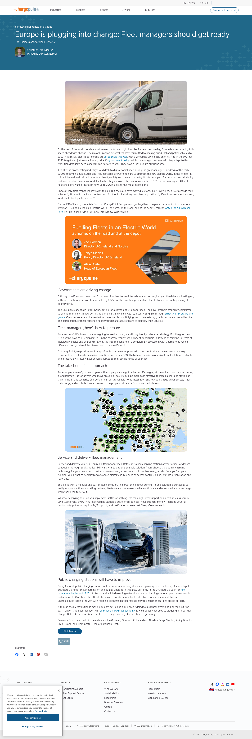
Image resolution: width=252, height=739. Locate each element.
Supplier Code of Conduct (117, 726)
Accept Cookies (33, 718)
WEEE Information (143, 726)
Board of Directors (113, 702)
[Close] (58, 690)
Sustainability (111, 693)
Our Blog (20, 27)
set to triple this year (115, 156)
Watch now (69, 631)
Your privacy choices (32, 726)
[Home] (26, 9)
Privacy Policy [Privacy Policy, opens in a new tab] (41, 711)
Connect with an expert (224, 10)
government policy (118, 160)
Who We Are (111, 688)
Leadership (110, 697)
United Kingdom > (225, 689)
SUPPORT (204, 3)
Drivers (126, 9)
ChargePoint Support (72, 688)
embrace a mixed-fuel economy (117, 610)
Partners (104, 9)
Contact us (109, 711)
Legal (68, 726)
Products (81, 9)
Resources (150, 9)
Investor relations (157, 693)
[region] (33, 711)
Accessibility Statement (88, 726)
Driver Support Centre (72, 693)
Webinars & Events (158, 697)
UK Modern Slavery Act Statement (173, 726)
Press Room (154, 688)
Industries (56, 9)
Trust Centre (67, 697)
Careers (108, 706)
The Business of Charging (39, 27)
